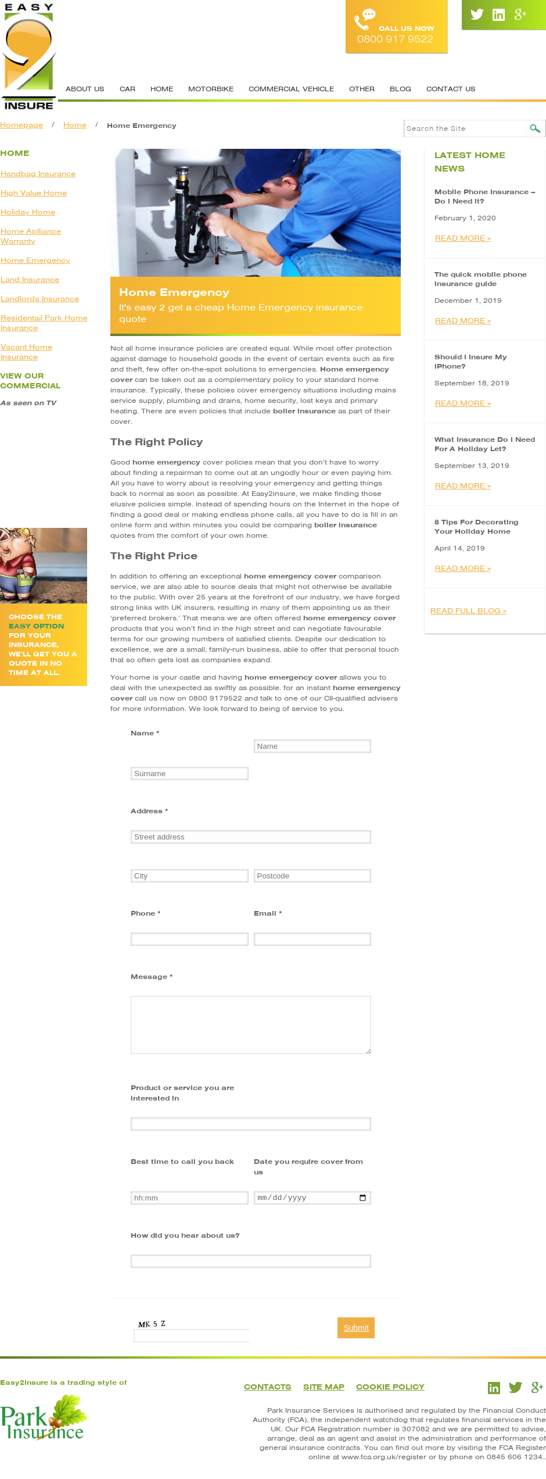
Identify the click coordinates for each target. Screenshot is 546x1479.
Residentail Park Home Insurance (44, 323)
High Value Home (34, 193)
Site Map (323, 1387)
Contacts (268, 1387)
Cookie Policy (390, 1387)
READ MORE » (463, 238)
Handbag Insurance (38, 173)
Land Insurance (30, 279)
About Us (85, 89)
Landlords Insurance (40, 298)
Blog (400, 89)
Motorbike (211, 89)
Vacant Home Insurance (26, 352)
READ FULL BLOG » (468, 611)
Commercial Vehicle (291, 89)
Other (362, 89)
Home (161, 89)
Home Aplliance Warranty (31, 236)
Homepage (21, 125)
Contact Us (451, 89)
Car (127, 89)
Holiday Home (28, 212)
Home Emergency (35, 260)
